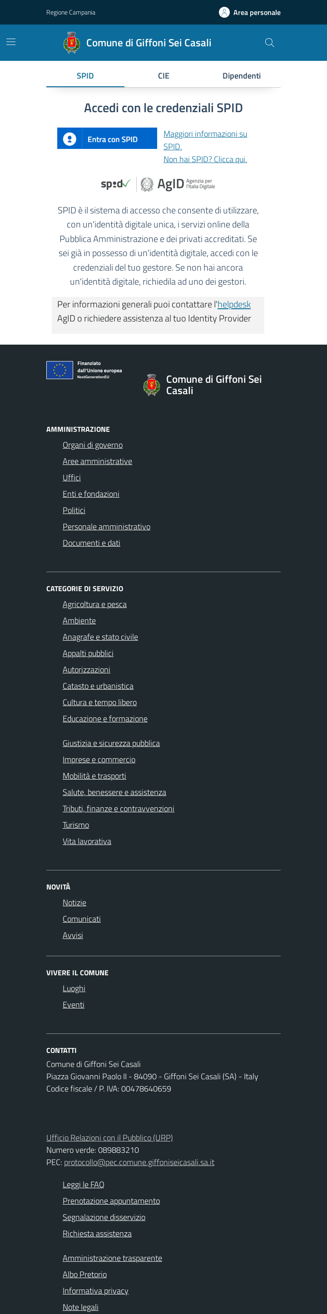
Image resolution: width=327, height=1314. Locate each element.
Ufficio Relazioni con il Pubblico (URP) (109, 1137)
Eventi (73, 1004)
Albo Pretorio (85, 1274)
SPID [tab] (85, 75)
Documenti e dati (91, 543)
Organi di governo (93, 445)
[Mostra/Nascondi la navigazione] (10, 41)
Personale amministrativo (106, 526)
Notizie (74, 902)
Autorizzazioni (86, 669)
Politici (74, 510)
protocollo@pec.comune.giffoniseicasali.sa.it (139, 1162)
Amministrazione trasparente (112, 1258)
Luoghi (74, 988)
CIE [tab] (163, 75)
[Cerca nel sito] (270, 43)
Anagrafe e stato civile (100, 637)
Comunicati (82, 919)
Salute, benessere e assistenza (114, 792)
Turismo (76, 825)
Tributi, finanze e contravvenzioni (118, 808)
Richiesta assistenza (97, 1233)
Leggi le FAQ (83, 1184)
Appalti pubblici (88, 653)
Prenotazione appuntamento (111, 1201)
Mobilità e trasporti (94, 776)
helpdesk (234, 304)
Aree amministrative (97, 461)
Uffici (72, 477)
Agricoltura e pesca (95, 604)
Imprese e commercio (99, 759)
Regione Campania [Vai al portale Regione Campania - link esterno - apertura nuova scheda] (70, 12)
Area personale (257, 12)
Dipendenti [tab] (242, 75)
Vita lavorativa (87, 841)
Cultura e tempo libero (100, 702)
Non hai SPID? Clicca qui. (205, 159)
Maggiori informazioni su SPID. (205, 140)
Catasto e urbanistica (98, 686)
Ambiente (79, 620)
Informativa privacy (96, 1290)
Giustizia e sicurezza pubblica (111, 743)
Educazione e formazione (105, 718)
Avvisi (73, 935)
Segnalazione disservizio (104, 1217)
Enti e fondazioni (91, 494)
